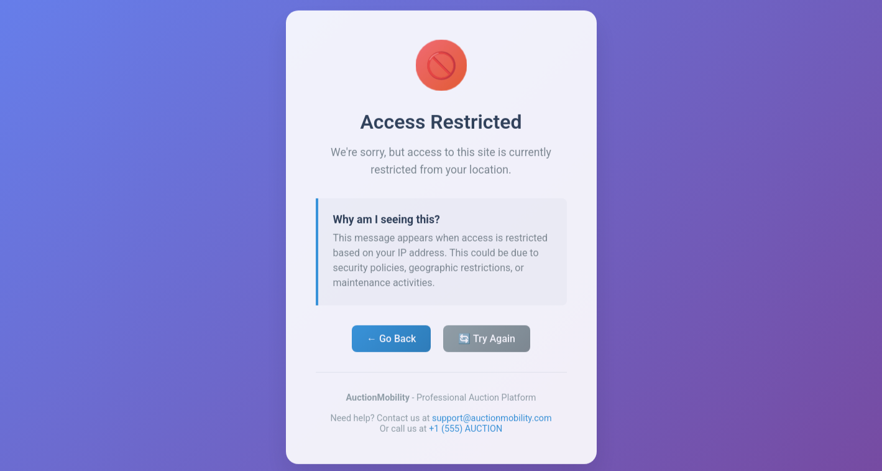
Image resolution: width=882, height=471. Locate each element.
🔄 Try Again (486, 341)
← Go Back (391, 341)
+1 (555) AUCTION (465, 431)
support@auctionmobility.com (492, 420)
